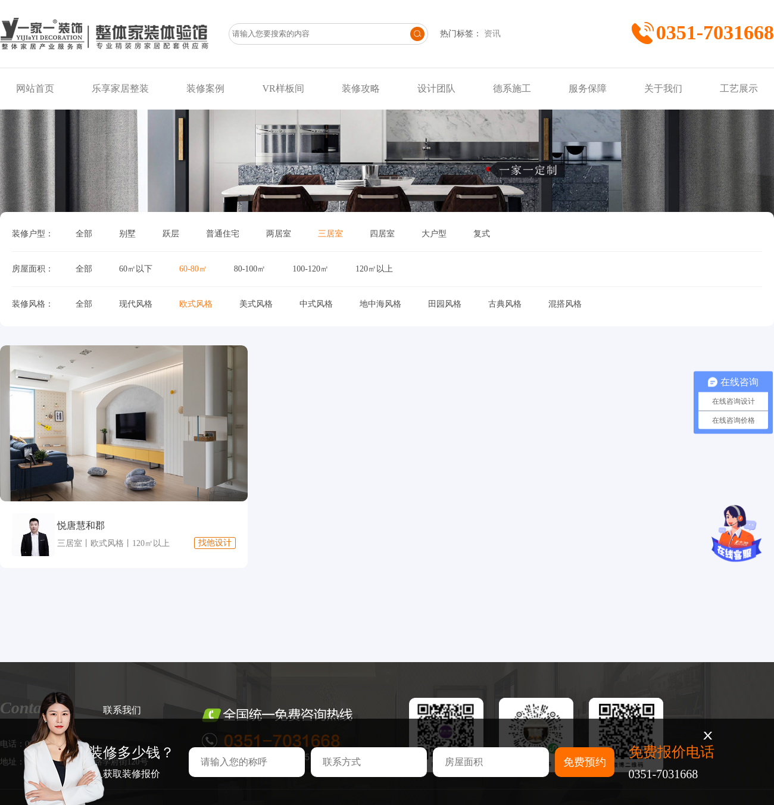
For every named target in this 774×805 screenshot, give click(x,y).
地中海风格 (380, 303)
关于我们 (663, 88)
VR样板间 (283, 88)
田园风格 (444, 303)
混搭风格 (565, 303)
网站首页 (35, 88)
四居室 (382, 233)
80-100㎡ (250, 268)
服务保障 (588, 88)
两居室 (278, 233)
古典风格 (505, 303)
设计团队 (436, 88)
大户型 (434, 233)
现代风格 (135, 303)
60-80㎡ (193, 268)
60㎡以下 (135, 268)
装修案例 (205, 88)
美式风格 (256, 303)
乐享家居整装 (120, 88)
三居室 (330, 233)
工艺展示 (739, 88)
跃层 (171, 233)
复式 (481, 233)
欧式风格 (196, 303)
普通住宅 (222, 233)
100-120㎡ (310, 268)
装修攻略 (361, 88)
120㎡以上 (374, 268)
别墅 (127, 233)
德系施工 (512, 88)
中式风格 (316, 303)
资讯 (492, 33)
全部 (84, 233)
